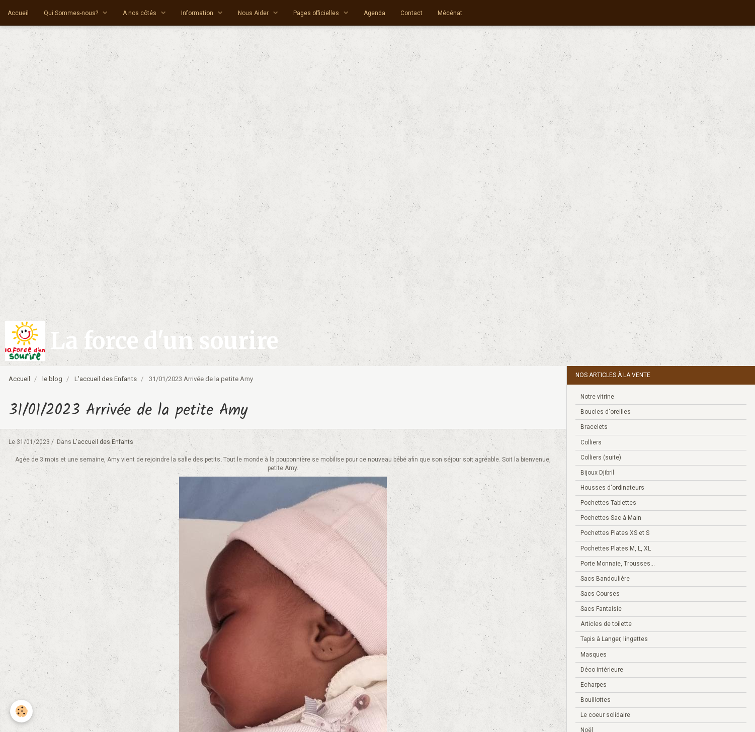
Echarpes (593, 684)
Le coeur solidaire (605, 714)
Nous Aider (254, 13)
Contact (411, 13)
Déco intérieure (601, 669)
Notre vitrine (597, 396)
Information (198, 13)
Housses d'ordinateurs (612, 487)
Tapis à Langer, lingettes (614, 639)
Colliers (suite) (600, 457)
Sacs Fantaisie (601, 608)
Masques (593, 654)
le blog (52, 379)
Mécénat (450, 13)
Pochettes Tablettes (608, 502)
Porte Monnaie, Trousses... (617, 563)
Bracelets (594, 426)
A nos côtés (140, 13)
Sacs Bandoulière (605, 578)
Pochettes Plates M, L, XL (615, 548)
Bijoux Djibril (597, 472)
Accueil (18, 13)
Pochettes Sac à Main (610, 517)
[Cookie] (21, 711)
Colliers (591, 442)
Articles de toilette (606, 623)
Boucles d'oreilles (605, 411)
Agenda (374, 13)
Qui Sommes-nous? (72, 13)
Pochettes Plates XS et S (614, 532)
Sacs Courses (600, 593)
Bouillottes (595, 699)
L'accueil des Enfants (105, 379)
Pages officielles (317, 13)
